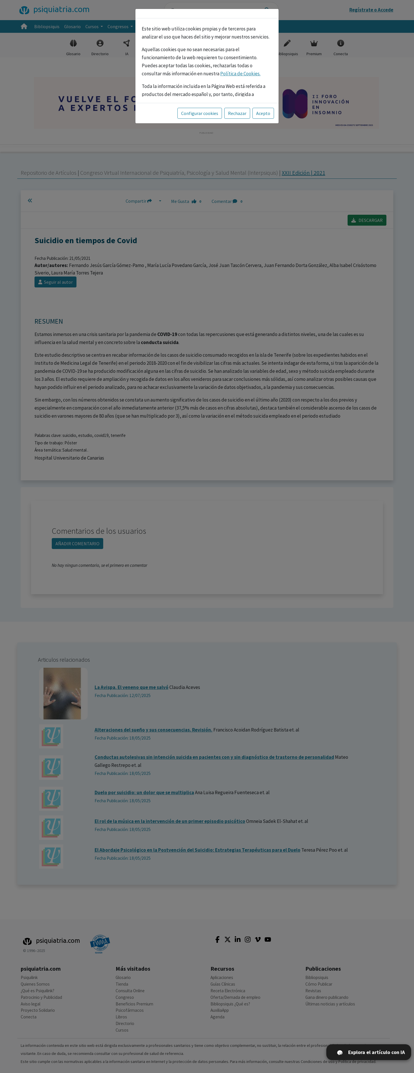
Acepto (263, 113)
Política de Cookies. (240, 73)
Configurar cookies (199, 113)
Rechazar (237, 113)
